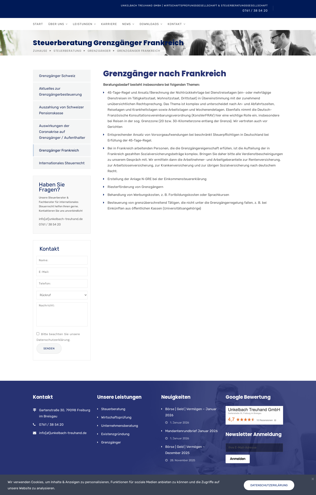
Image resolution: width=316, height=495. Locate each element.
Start (38, 24)
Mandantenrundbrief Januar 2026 (191, 431)
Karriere (109, 24)
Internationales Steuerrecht (61, 163)
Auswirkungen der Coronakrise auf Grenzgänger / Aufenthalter (62, 132)
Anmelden (237, 459)
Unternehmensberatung (119, 426)
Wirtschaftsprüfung (116, 417)
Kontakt (175, 24)
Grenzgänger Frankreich (59, 150)
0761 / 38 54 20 (255, 11)
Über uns (56, 24)
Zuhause (40, 51)
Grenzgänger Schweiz (57, 76)
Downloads (149, 24)
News (126, 24)
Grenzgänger (99, 51)
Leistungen (82, 24)
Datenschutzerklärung (269, 485)
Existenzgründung (115, 434)
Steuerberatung (67, 51)
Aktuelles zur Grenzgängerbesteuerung (60, 91)
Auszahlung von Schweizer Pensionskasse (61, 110)
